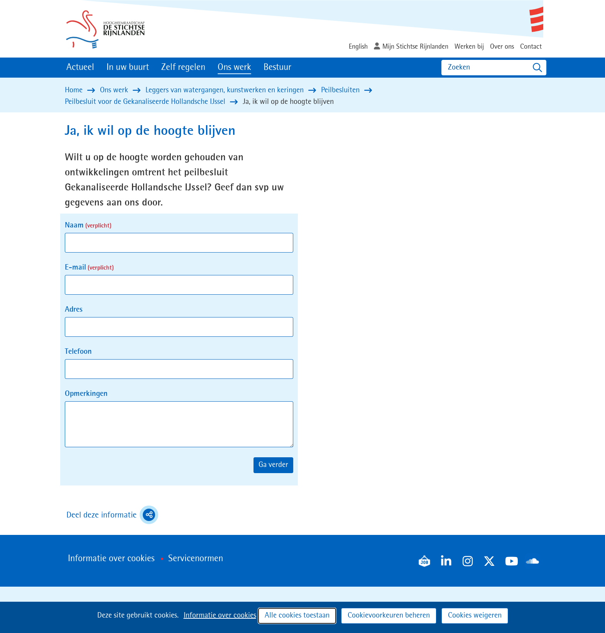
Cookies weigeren (475, 615)
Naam (88, 225)
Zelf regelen (183, 67)
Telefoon (78, 352)
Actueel (80, 67)
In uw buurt (127, 67)
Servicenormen (195, 558)
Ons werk (234, 67)
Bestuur (277, 67)
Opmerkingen (86, 394)
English (358, 46)
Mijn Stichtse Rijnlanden (415, 46)
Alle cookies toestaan (297, 615)
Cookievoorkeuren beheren (389, 615)
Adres (74, 310)
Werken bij (469, 46)
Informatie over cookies (220, 615)
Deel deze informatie (112, 515)
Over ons (502, 46)
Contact (531, 46)
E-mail (89, 268)
